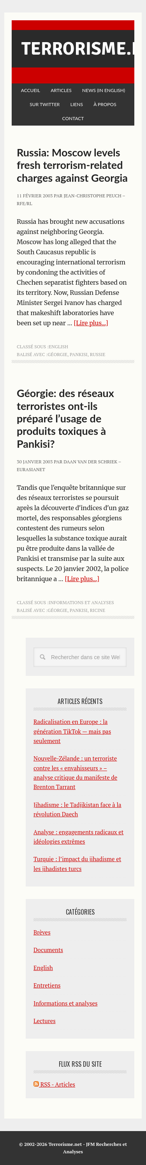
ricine (98, 610)
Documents (48, 950)
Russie (98, 354)
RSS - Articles (54, 1084)
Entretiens (47, 985)
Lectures (44, 1021)
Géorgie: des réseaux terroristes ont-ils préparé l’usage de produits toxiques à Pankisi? (65, 418)
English (58, 346)
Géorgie (57, 354)
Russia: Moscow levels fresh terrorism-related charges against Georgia (72, 165)
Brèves (42, 932)
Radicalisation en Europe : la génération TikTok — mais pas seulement (72, 731)
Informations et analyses (81, 602)
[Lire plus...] (91, 323)
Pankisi (79, 354)
